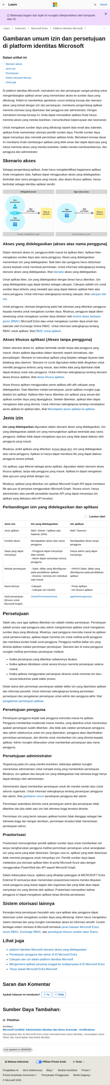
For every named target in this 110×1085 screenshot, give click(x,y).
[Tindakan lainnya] (104, 28)
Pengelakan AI (10, 1070)
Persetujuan (12, 73)
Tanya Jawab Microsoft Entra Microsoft (33, 969)
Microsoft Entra (39, 28)
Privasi (85, 1070)
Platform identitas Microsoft (68, 28)
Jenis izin (11, 68)
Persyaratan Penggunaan (55, 1075)
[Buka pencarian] (95, 5)
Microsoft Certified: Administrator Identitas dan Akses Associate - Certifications (49, 1029)
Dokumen (20, 28)
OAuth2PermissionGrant (44, 596)
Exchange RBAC (30, 931)
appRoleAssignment (81, 596)
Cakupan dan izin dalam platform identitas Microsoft (41, 959)
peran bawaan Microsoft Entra (80, 927)
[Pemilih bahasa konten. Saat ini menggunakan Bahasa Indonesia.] (16, 1062)
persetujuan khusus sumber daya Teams (73, 931)
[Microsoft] (55, 4)
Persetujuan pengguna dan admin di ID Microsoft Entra (43, 954)
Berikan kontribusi (67, 1070)
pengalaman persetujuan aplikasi (23, 701)
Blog (48, 1070)
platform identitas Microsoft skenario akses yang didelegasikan (48, 949)
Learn (6, 28)
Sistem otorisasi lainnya (18, 77)
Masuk (103, 4)
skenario (58, 271)
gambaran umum (33, 796)
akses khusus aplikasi (50, 377)
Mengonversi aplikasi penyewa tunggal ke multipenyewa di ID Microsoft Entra (57, 964)
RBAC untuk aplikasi (48, 331)
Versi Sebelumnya (32, 1070)
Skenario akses (14, 64)
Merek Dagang (81, 1075)
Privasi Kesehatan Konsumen (19, 1075)
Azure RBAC (11, 931)
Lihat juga (11, 82)
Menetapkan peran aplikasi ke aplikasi (71, 409)
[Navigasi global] (3, 5)
